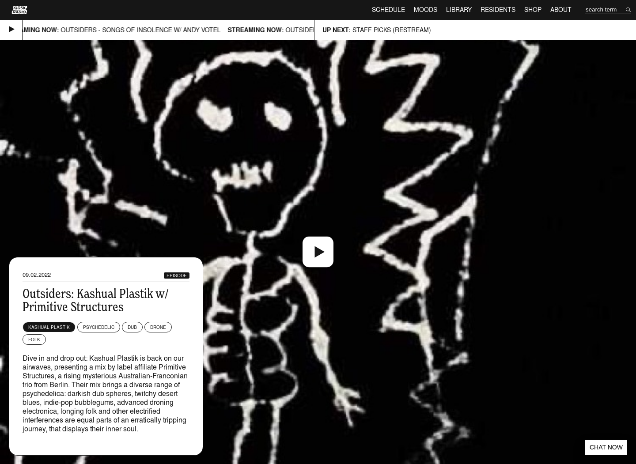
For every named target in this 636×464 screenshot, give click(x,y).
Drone (158, 327)
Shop (532, 9)
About (561, 9)
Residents (498, 9)
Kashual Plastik (49, 327)
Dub (132, 327)
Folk (34, 339)
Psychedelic (98, 327)
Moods (425, 9)
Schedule (388, 9)
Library (459, 9)
